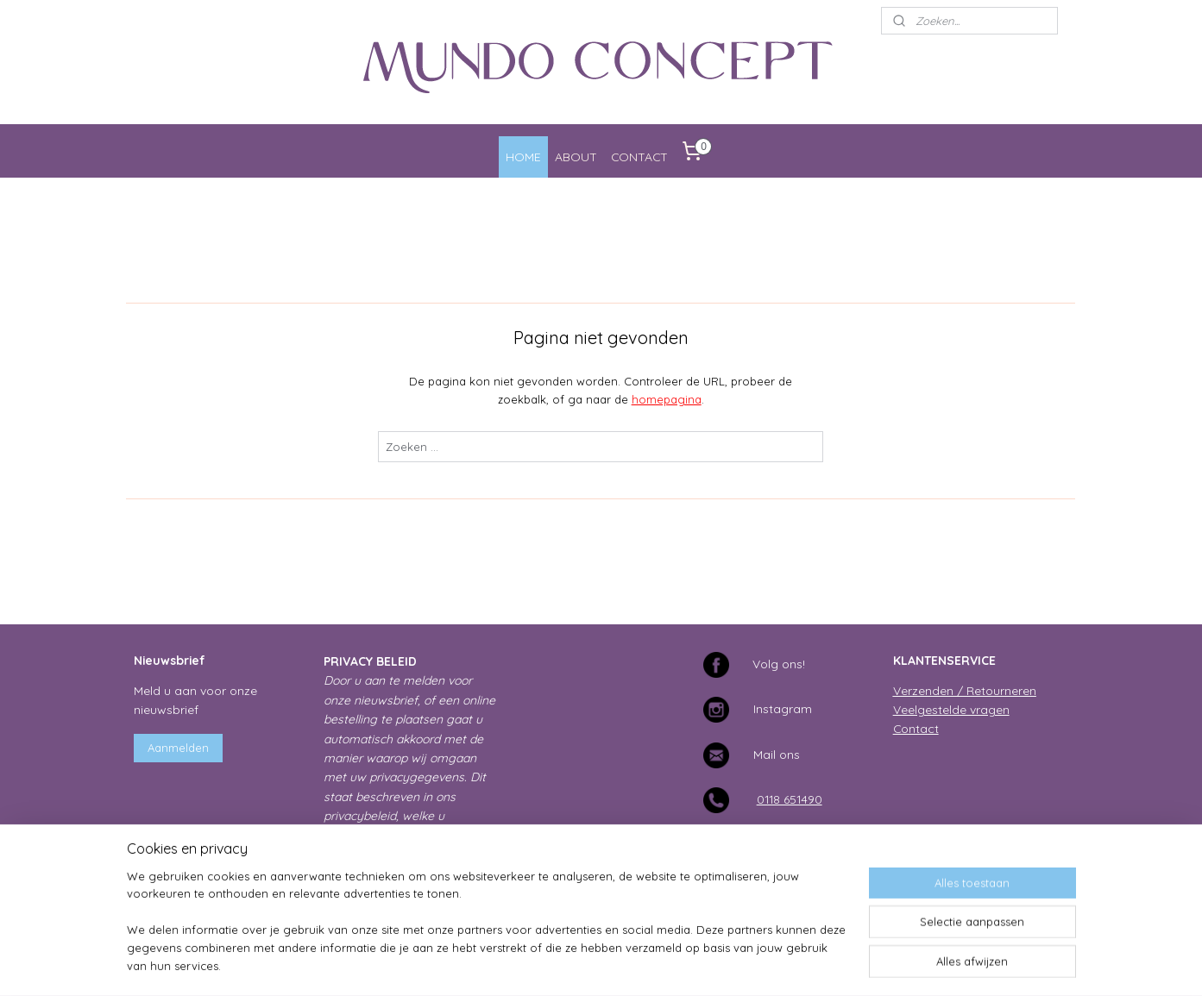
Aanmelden (178, 748)
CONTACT (639, 156)
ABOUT (576, 156)
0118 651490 (789, 799)
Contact (916, 728)
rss (576, 964)
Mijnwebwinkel (780, 964)
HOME (523, 156)
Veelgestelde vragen (951, 709)
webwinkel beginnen (636, 964)
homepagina (667, 399)
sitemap (543, 964)
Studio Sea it (1032, 863)
